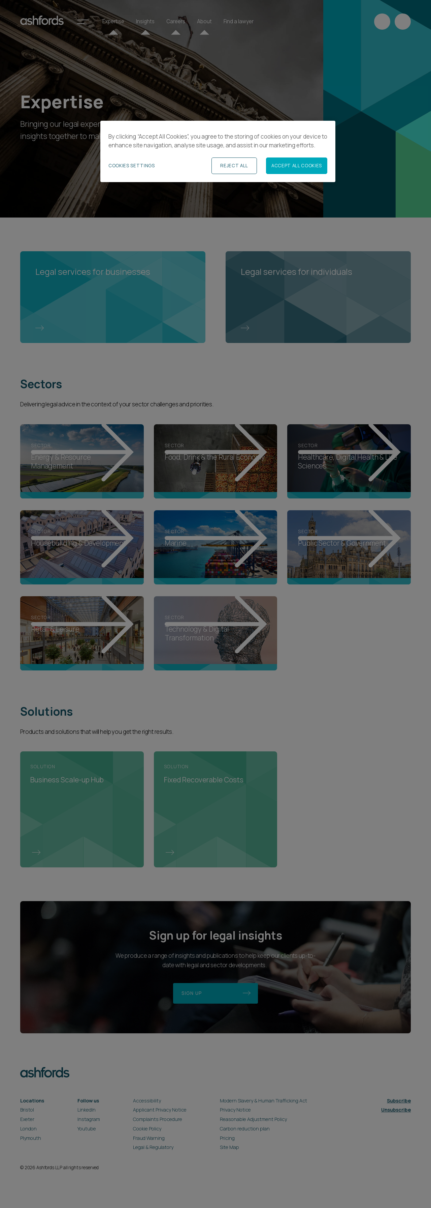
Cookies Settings (131, 166)
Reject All (234, 166)
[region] (217, 151)
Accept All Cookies (296, 166)
